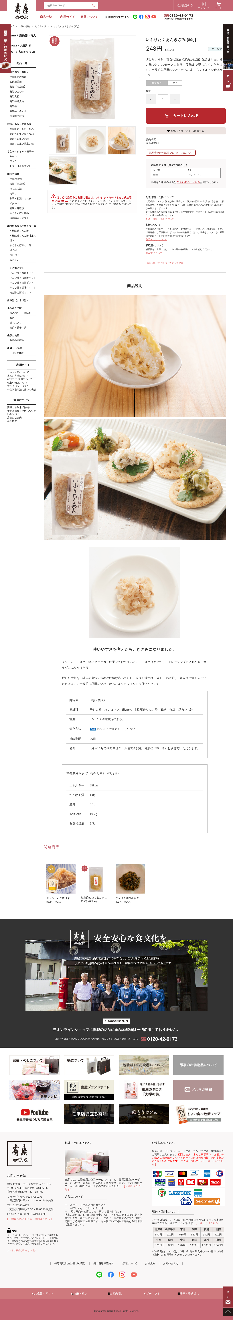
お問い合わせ (171, 1263)
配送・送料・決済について (160, 219)
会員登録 (183, 5)
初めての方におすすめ (21, 51)
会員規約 (150, 1263)
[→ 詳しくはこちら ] (208, 1223)
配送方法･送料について (20, 379)
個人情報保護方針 (103, 1263)
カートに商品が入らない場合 (21, 1250)
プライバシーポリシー (19, 386)
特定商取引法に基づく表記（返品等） (166, 263)
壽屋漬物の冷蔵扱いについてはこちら (171, 152)
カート (218, 8)
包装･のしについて (17, 382)
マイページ (203, 8)
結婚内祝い (80, 1293)
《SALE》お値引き (19, 45)
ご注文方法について (18, 372)
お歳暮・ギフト (44, 1293)
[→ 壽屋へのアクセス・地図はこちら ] (29, 1218)
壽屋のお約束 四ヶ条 (18, 407)
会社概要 (12, 421)
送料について (129, 1263)
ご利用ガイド (66, 16)
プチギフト (153, 1293)
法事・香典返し (189, 1293)
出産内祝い (117, 1293)
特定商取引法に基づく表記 (21, 389)
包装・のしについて (156, 239)
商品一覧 (46, 16)
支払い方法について (18, 375)
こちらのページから (188, 182)
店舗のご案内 (14, 417)
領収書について (154, 253)
